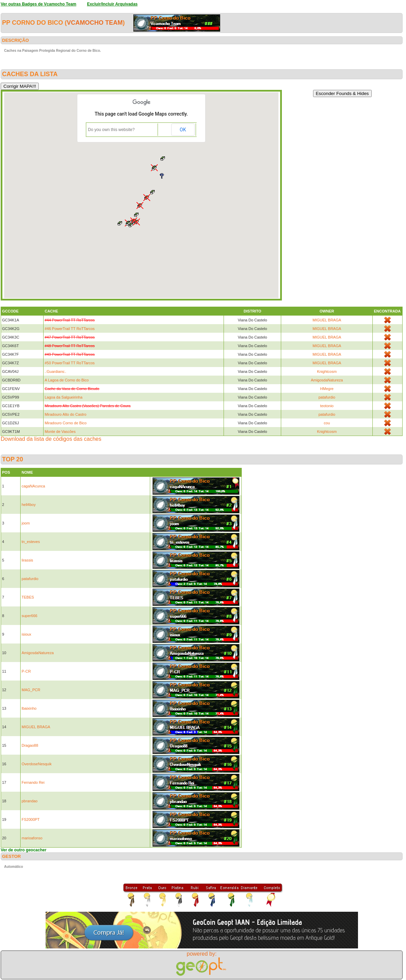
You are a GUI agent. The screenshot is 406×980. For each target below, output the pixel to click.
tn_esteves (31, 542)
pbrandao (30, 801)
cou (327, 423)
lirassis (27, 560)
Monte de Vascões (60, 431)
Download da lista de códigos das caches (51, 439)
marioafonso (32, 838)
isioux (26, 634)
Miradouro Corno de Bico (65, 423)
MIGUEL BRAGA (326, 320)
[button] (131, 225)
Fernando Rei (33, 782)
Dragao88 (30, 745)
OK (183, 129)
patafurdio (327, 397)
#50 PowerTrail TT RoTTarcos (70, 363)
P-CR (26, 671)
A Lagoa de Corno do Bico (66, 380)
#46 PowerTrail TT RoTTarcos (70, 329)
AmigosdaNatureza (327, 380)
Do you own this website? (111, 129)
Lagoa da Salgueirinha (63, 397)
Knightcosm (326, 371)
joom (26, 523)
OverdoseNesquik (36, 764)
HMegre (327, 389)
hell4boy (29, 505)
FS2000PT (31, 819)
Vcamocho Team (95, 22)
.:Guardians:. (55, 371)
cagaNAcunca (33, 486)
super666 (29, 616)
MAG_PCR (31, 690)
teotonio (327, 406)
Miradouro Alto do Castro (65, 414)
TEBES (28, 597)
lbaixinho (29, 708)
